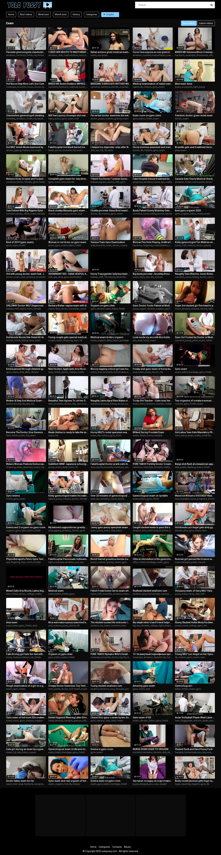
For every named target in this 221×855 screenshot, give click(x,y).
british (38, 657)
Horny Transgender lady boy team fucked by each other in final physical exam (110, 274)
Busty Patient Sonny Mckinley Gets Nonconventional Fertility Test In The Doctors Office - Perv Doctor (153, 210)
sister (110, 150)
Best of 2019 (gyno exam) (20, 242)
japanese (28, 467)
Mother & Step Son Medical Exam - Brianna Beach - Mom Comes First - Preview (26, 400)
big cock (207, 752)
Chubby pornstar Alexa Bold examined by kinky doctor (110, 210)
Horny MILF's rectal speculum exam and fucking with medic (110, 432)
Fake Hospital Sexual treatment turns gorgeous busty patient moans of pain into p (153, 179)
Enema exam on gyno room (105, 781)
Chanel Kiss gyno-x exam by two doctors (110, 717)
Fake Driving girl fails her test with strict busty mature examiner (26, 654)
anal (177, 150)
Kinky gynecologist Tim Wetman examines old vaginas (195, 242)
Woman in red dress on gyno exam (67, 242)
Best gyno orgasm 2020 (188, 210)
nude (108, 245)
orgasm (185, 213)
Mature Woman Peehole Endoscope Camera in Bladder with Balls (26, 464)
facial (51, 720)
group (51, 467)
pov (77, 562)
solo (171, 245)
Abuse (127, 847)
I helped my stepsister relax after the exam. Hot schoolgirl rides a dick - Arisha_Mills (110, 147)
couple (51, 340)
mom (29, 308)
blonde (114, 87)
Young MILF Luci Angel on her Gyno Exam (195, 654)
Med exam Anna (183, 83)
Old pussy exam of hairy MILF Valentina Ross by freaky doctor (195, 590)
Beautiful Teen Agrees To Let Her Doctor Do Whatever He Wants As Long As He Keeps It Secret (68, 400)
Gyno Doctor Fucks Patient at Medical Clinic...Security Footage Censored (153, 305)
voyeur (123, 245)
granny (118, 118)
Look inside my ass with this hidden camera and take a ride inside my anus (153, 337)
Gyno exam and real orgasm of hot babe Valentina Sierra (68, 781)
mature (148, 87)
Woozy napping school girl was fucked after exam (110, 369)
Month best (61, 14)
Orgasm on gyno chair (103, 305)
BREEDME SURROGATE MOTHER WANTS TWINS (110, 83)
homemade (119, 372)
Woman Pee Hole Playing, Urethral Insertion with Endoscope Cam (153, 242)
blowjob (186, 308)
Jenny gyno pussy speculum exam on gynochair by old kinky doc (110, 527)
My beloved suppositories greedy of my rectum (68, 527)
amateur (10, 55)
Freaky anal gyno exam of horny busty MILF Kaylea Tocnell (153, 369)
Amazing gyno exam (144, 685)
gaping (17, 150)
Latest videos (206, 23)
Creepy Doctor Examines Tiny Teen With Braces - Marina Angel (68, 685)
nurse (30, 87)
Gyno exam (181, 369)
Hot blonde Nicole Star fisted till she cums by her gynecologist (26, 337)
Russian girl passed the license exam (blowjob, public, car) (195, 559)
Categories (91, 14)
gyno (155, 87)
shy (74, 403)
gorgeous (138, 182)
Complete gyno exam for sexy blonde (68, 179)
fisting (24, 340)
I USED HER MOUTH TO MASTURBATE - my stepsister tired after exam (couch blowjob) (68, 52)
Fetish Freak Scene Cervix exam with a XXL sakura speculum (110, 590)
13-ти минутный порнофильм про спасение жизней (153, 654)
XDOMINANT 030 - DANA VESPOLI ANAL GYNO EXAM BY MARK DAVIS (68, 274)
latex (108, 308)
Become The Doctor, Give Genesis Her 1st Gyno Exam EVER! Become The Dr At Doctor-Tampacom (26, 432)
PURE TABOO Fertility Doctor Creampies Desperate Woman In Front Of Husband (153, 464)
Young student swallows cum (106, 685)
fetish (30, 55)
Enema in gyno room (102, 749)
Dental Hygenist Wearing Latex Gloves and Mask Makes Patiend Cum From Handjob (68, 717)
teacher (160, 403)
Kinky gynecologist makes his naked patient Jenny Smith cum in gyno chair (68, 495)
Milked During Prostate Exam (148, 432)
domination (76, 277)
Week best (43, 14)
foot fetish (74, 689)
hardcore (179, 55)
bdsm (142, 118)
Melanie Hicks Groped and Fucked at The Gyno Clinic (26, 179)
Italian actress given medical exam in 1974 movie (110, 52)
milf (77, 118)
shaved (195, 308)
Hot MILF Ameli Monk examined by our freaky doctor (26, 147)
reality (169, 182)
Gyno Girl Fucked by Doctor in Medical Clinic (195, 337)
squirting (185, 784)
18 (105, 150)
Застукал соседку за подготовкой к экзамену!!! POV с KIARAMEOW (153, 781)
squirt (23, 308)
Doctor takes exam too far (20, 781)
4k (141, 87)
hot (32, 150)
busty (148, 372)
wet (129, 372)
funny (170, 657)
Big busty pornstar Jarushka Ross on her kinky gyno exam (153, 274)
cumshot (21, 55)
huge (177, 784)
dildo (109, 340)
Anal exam (11, 622)
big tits (45, 87)
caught (163, 784)
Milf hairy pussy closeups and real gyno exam (68, 115)
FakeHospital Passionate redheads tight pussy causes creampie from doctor (68, 559)
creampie (190, 55)
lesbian (94, 182)
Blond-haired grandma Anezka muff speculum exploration (110, 559)
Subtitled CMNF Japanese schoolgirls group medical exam (68, 464)
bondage (124, 340)
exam (94, 55)
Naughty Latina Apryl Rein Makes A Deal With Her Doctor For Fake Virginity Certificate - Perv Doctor (110, 400)
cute (156, 784)
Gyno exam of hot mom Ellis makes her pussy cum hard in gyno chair (26, 717)
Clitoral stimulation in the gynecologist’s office (153, 559)
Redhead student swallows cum (150, 590)
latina (184, 435)
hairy (51, 118)
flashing (191, 467)
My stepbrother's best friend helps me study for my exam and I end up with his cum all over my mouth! (153, 622)
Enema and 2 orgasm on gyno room (25, 527)
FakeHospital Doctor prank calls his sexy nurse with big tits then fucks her (110, 464)
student (137, 530)
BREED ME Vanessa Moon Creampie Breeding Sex (195, 52)
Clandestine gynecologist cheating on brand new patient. (26, 115)
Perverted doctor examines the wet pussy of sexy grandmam (110, 115)
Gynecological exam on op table (150, 495)
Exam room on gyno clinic (147, 115)
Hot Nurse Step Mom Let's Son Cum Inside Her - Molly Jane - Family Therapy (26, 83)
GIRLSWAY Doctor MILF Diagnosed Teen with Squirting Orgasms (26, 305)
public (183, 467)
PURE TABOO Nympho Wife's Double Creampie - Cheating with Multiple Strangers (110, 654)
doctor (40, 55)
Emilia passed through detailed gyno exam (26, 369)
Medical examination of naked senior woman (153, 83)
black (51, 150)
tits (152, 277)
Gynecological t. (184, 685)
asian (190, 435)
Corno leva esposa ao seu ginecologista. (153, 52)
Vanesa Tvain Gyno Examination (108, 242)
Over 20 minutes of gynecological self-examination (110, 495)
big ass (102, 182)
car (200, 562)
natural (111, 277)
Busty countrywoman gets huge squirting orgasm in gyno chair (195, 781)
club (80, 213)
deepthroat (170, 625)
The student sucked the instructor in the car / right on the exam (110, 622)
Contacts (117, 847)
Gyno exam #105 (142, 717)
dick (60, 55)
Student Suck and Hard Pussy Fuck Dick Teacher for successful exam (195, 749)
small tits (206, 435)
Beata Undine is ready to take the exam (68, 432)
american (121, 277)
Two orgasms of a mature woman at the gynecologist (195, 400)
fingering (148, 245)
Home (11, 14)
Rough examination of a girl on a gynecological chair (26, 685)
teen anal (18, 784)
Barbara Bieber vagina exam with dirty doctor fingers (68, 305)
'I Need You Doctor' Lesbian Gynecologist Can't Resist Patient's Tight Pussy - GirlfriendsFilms (110, 179)
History (76, 14)
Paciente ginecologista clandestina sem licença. (26, 52)
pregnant (202, 499)
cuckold (147, 55)
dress (51, 245)
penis (202, 182)
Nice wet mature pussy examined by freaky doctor (68, 622)
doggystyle (186, 720)
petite (57, 689)
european (103, 55)
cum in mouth (84, 403)
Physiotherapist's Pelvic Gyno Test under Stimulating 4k (26, 559)
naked (136, 87)
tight (195, 87)
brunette (21, 87)
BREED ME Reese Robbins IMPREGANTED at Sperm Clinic (68, 83)
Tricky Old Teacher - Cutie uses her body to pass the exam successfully (153, 400)
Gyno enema (13, 495)
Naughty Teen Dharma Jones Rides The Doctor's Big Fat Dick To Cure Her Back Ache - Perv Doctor (195, 274)
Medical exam (56, 590)
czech (83, 308)
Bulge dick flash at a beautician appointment (195, 464)
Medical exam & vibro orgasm (107, 337)
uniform (197, 720)
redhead (73, 87)
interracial (153, 530)
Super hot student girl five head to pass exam (195, 305)
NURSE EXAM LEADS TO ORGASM (150, 749)
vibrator (101, 308)
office (212, 55)
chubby (52, 213)
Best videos (26, 14)
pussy (202, 87)
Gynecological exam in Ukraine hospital (68, 749)
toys (23, 562)
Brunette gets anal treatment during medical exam (195, 147)
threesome (202, 55)
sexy (63, 182)
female (28, 182)
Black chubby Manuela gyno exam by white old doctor (68, 210)
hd (35, 55)
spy (163, 182)
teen (81, 55)
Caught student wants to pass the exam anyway (153, 527)
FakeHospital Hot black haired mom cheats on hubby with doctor (68, 147)
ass (97, 150)
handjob (158, 435)
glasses (78, 720)
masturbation (71, 55)
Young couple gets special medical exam (68, 337)
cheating (10, 118)
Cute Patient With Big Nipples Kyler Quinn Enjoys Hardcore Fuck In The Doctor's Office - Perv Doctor (26, 210)
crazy (44, 467)
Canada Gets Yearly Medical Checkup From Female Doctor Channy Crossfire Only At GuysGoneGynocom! (195, 179)
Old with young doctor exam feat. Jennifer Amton (26, 274)
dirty (57, 308)
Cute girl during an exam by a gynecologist (26, 749)
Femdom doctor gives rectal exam (194, 115)
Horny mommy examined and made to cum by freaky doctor (153, 147)
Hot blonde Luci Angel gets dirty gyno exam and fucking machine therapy (195, 527)
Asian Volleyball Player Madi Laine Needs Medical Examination (195, 717)
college (73, 372)
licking (153, 213)
